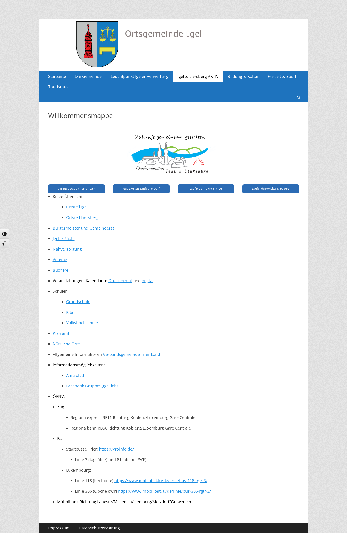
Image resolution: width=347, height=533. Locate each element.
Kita (69, 312)
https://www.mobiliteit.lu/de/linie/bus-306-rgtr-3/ (164, 491)
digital (147, 280)
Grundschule (78, 301)
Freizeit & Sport (282, 76)
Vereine (60, 259)
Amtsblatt (75, 375)
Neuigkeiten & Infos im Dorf (141, 189)
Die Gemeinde (88, 76)
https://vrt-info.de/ (116, 449)
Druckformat (120, 280)
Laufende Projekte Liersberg (270, 189)
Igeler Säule (64, 238)
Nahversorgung (67, 249)
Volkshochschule (82, 322)
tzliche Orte (69, 343)
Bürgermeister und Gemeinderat (83, 228)
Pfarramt (61, 333)
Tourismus (58, 86)
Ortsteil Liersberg (82, 217)
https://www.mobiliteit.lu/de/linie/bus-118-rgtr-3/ (160, 480)
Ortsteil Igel (77, 207)
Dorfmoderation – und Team (76, 189)
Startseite (57, 76)
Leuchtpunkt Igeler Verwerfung (139, 76)
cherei (63, 270)
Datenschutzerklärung (99, 528)
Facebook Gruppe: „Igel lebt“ (92, 386)
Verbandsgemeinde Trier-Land (131, 354)
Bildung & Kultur (243, 76)
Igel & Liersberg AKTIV (198, 76)
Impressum (59, 528)
